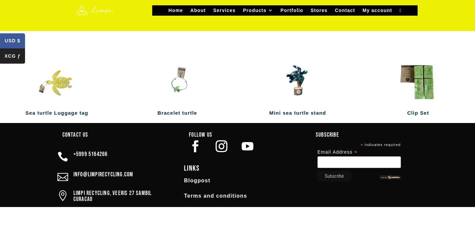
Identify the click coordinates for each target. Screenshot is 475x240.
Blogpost (197, 180)
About (198, 10)
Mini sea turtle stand (297, 113)
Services (224, 10)
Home (176, 10)
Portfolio (291, 10)
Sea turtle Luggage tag (56, 113)
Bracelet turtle (177, 113)
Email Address (337, 152)
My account (377, 10)
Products (254, 10)
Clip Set (418, 113)
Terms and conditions (215, 196)
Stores (319, 10)
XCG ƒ (14, 57)
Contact (345, 10)
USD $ (15, 42)
